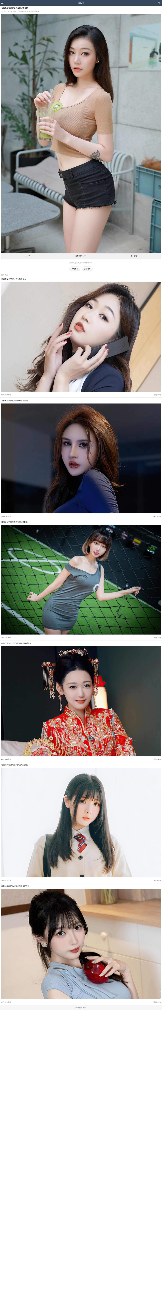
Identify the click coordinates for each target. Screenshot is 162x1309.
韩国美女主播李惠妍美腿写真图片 (14, 522)
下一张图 (134, 256)
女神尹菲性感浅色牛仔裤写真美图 (14, 400)
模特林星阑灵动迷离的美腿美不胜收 (15, 886)
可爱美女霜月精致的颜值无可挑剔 (14, 765)
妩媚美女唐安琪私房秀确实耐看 (13, 279)
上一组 (27, 256)
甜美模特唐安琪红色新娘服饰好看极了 (16, 643)
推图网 (81, 3)
